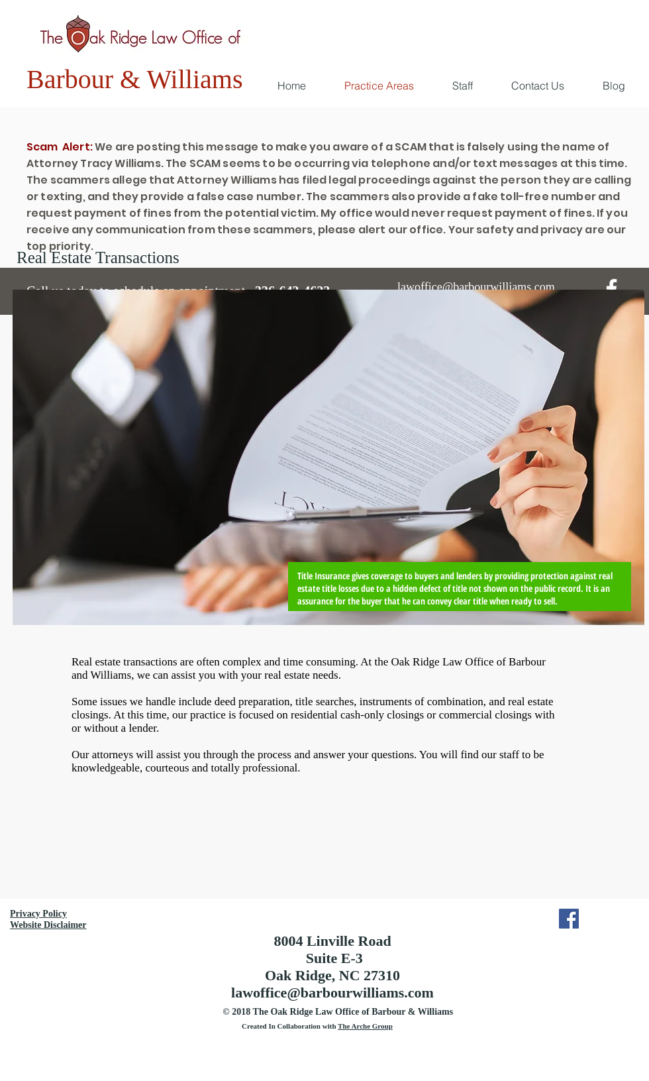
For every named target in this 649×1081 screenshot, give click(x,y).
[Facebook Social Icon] (569, 919)
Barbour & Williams (134, 79)
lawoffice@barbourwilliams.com (332, 992)
